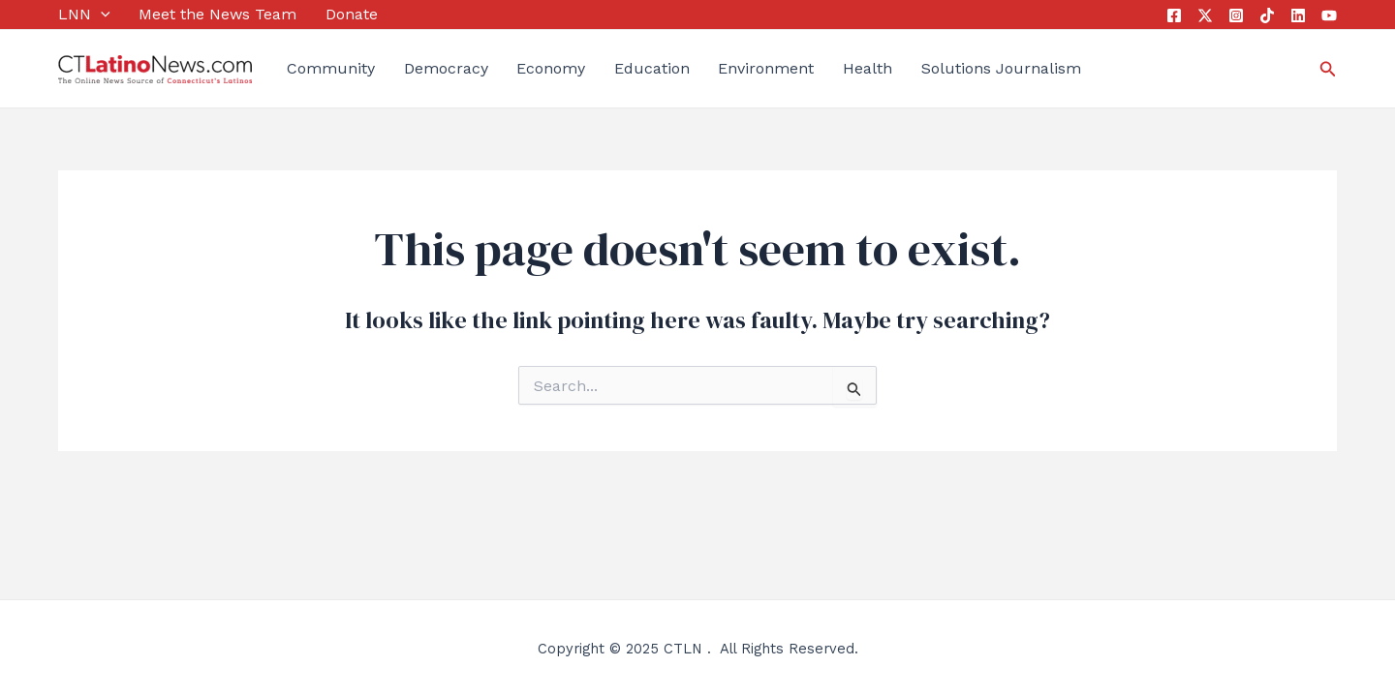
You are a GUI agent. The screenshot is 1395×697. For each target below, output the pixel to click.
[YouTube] (1329, 15)
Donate (352, 14)
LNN (84, 14)
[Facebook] (1174, 15)
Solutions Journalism (1001, 68)
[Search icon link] (1328, 69)
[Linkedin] (1298, 15)
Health (867, 68)
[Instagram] (1236, 15)
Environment (766, 68)
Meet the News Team (217, 14)
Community (331, 68)
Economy (550, 68)
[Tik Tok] (1267, 15)
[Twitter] (1205, 15)
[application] (100, 14)
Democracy (446, 68)
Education (652, 68)
